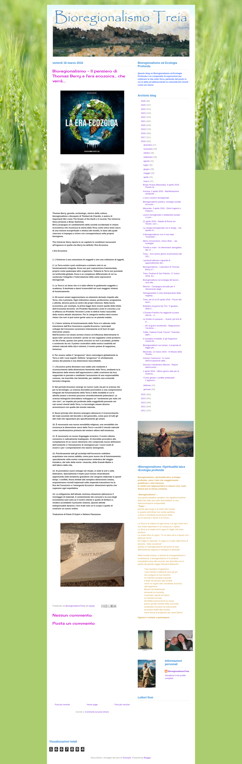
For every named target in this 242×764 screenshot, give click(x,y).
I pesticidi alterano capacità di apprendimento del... (156, 261)
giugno (146, 169)
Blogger (147, 758)
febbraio (147, 385)
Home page (92, 704)
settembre (148, 157)
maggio (147, 173)
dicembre (148, 145)
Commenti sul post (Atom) (97, 712)
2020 (143, 125)
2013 (143, 402)
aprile (146, 177)
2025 (143, 105)
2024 (143, 109)
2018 (143, 133)
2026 (143, 101)
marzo (146, 181)
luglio (146, 165)
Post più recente (62, 704)
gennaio (147, 389)
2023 (143, 113)
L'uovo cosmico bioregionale (156, 198)
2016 (143, 141)
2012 (143, 406)
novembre (148, 149)
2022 (143, 117)
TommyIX (126, 758)
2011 (143, 410)
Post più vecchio (122, 704)
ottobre (146, 153)
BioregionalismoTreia (178, 671)
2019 (143, 129)
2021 (143, 121)
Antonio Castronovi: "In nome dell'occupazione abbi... (156, 359)
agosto (146, 161)
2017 (143, 137)
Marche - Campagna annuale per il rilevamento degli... (159, 287)
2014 (143, 398)
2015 (143, 394)
